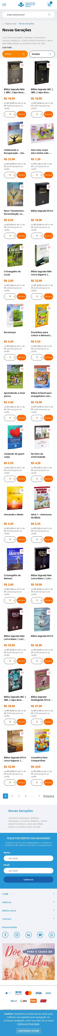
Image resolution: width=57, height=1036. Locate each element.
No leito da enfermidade (38, 455)
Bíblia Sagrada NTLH (42, 210)
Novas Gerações (26, 23)
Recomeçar (10, 332)
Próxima (48, 796)
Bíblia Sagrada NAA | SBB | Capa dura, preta (14, 91)
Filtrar (15, 54)
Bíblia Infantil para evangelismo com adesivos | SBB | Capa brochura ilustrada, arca (41, 394)
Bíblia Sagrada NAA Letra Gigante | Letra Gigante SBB (41, 273)
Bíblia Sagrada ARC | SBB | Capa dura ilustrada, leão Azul (15, 698)
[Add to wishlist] (22, 65)
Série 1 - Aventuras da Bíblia (41, 516)
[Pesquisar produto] (50, 16)
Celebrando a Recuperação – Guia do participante (14, 151)
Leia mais (7, 47)
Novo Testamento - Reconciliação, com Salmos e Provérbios (15, 212)
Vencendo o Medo (13, 514)
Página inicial (10, 23)
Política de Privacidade (28, 1023)
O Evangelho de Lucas (12, 273)
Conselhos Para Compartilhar (39, 759)
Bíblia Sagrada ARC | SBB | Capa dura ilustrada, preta (42, 91)
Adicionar (21, 114)
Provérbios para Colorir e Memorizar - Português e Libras (42, 334)
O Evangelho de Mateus (12, 577)
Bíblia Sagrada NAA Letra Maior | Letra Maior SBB (41, 577)
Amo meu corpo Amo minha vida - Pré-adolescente (40, 151)
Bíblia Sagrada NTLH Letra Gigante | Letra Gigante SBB (15, 759)
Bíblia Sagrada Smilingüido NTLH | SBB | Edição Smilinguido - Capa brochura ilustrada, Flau (41, 698)
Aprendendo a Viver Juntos (14, 394)
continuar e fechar (28, 1031)
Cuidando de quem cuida (14, 455)
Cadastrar (28, 879)
